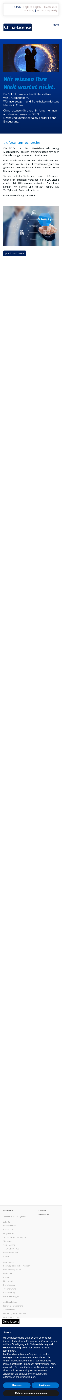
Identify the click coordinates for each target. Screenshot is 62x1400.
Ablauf (6, 1256)
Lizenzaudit (8, 1281)
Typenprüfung (9, 1289)
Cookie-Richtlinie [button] (41, 1347)
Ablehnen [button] (17, 1385)
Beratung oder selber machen (16, 1265)
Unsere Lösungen (11, 1296)
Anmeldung (8, 1262)
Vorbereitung (9, 1292)
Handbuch (7, 1273)
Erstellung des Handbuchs (14, 1313)
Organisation (9, 1233)
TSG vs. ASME (9, 1245)
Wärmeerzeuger (10, 1252)
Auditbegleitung (10, 1302)
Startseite (8, 1210)
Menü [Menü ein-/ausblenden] (56, 24)
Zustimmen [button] (45, 1385)
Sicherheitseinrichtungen (14, 1237)
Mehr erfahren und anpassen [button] (31, 1393)
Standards (7, 1241)
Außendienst (9, 1309)
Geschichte (8, 1229)
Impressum (44, 1214)
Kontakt (42, 1210)
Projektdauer (9, 1285)
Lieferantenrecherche (13, 1306)
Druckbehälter (9, 1225)
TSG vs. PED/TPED (11, 1248)
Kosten (6, 1277)
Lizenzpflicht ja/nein (12, 1317)
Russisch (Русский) (47, 10)
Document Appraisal (12, 1269)
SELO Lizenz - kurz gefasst (14, 1216)
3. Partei (7, 1222)
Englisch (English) (32, 7)
